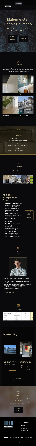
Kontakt (6, 437)
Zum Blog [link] (18, 378)
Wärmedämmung (24, 430)
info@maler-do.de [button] (28, 437)
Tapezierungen (24, 426)
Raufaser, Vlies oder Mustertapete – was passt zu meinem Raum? (25, 363)
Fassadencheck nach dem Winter (10, 361)
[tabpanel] (18, 64)
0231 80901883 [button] (15, 437)
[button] (7, 179)
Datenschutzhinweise (29, 1)
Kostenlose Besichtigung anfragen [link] (29, 215)
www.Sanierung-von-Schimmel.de (18, 403)
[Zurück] (2, 179)
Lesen (12, 369)
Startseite (6, 442)
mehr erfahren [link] (18, 410)
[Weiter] (33, 179)
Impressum (20, 442)
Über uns (13, 442)
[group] (10, 355)
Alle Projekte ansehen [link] (18, 171)
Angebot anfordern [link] (12, 39)
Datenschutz (29, 442)
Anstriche (23, 425)
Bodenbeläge (24, 428)
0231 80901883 (23, 39)
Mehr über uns (10, 292)
